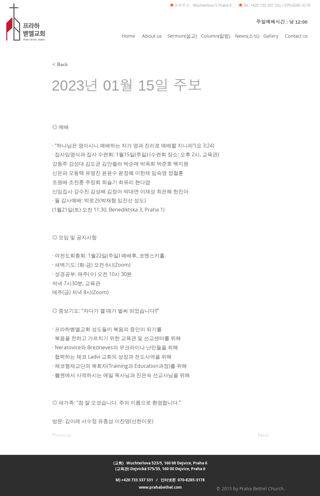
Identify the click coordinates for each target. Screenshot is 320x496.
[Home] (128, 36)
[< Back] (73, 64)
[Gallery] (271, 36)
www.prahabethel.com (160, 487)
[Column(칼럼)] (215, 36)
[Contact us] (296, 36)
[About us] (152, 36)
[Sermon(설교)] (182, 36)
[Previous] (73, 435)
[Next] (253, 435)
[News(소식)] (247, 36)
